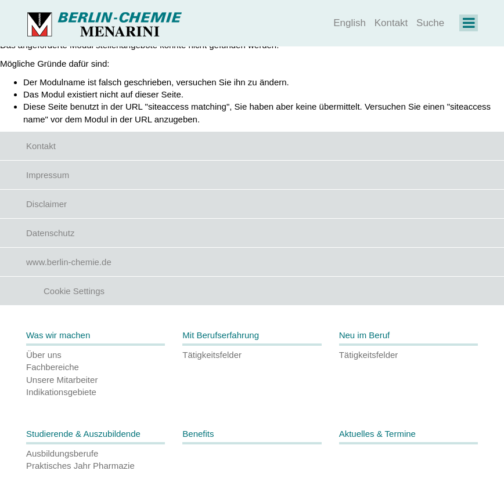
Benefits (198, 434)
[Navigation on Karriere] (469, 24)
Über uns (44, 355)
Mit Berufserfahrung (220, 335)
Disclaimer (46, 204)
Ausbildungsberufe (62, 453)
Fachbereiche (52, 367)
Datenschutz (50, 233)
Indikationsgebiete (61, 392)
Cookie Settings (74, 291)
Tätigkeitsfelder (212, 355)
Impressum (47, 175)
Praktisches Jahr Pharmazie (80, 466)
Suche (430, 22)
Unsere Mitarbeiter (62, 380)
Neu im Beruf (364, 335)
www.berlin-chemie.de (68, 262)
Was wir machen (58, 335)
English (349, 22)
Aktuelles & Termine (377, 434)
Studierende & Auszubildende (83, 434)
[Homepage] (104, 23)
